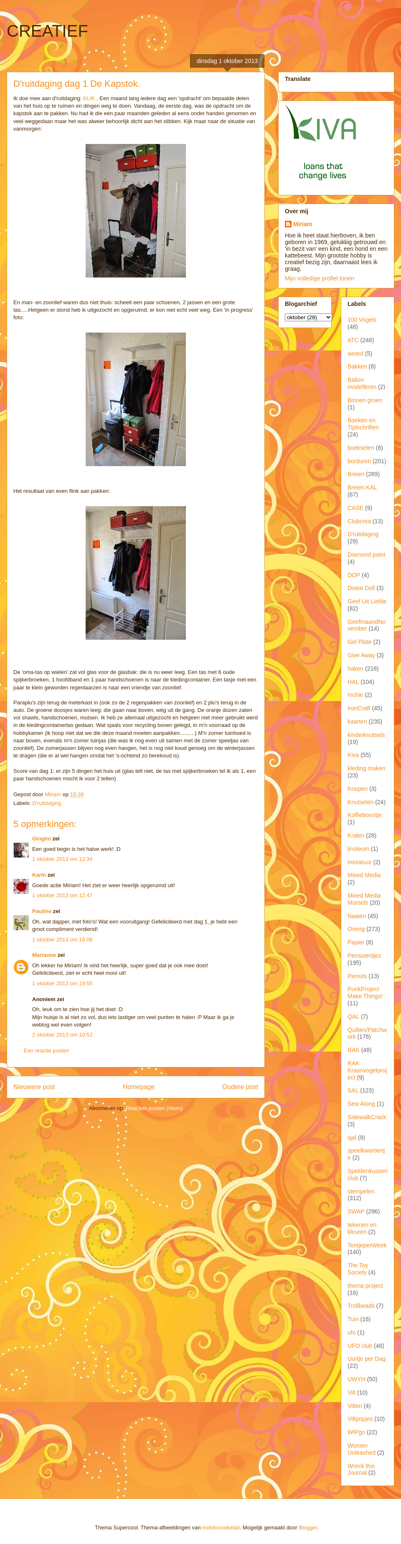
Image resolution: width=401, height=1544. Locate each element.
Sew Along (361, 1103)
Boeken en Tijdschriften (363, 424)
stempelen (361, 1191)
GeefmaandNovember (367, 625)
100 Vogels (362, 319)
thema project (365, 1285)
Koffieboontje (364, 815)
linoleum (358, 848)
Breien (356, 474)
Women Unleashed (362, 1449)
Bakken (357, 366)
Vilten (355, 1406)
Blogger (308, 1527)
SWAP (356, 1211)
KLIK (89, 98)
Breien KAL (362, 487)
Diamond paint (366, 554)
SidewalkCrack (367, 1117)
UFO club (360, 1345)
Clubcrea (359, 521)
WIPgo (356, 1432)
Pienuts (357, 976)
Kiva (353, 755)
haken (355, 668)
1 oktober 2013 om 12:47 (62, 895)
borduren (359, 461)
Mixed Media (364, 875)
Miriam (302, 224)
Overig (356, 929)
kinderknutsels (366, 735)
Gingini (41, 838)
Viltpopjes (360, 1418)
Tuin (353, 1319)
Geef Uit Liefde (367, 601)
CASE (355, 508)
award (355, 353)
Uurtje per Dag (367, 1358)
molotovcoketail (221, 1527)
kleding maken (366, 768)
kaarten (357, 721)
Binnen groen (365, 400)
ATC (353, 340)
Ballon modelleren (362, 383)
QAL (353, 1016)
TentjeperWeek (367, 1245)
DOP (354, 575)
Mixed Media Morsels (364, 899)
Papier (356, 942)
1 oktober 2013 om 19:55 (62, 983)
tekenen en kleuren (362, 1228)
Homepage (139, 1086)
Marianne (44, 955)
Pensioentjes (364, 955)
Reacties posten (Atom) (154, 1108)
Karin (39, 875)
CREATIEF (47, 31)
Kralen (356, 835)
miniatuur (360, 862)
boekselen (361, 447)
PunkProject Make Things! (365, 992)
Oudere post (240, 1086)
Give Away (361, 655)
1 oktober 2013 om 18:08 (62, 939)
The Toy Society (358, 1269)
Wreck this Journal (361, 1469)
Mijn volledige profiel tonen (319, 278)
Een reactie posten (46, 1050)
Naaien (357, 916)
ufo (351, 1332)
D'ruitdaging (47, 803)
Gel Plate (360, 641)
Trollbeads (361, 1305)
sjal (352, 1137)
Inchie (355, 694)
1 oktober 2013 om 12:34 (62, 859)
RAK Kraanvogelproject (367, 1070)
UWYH (356, 1379)
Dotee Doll (361, 588)
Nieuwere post (34, 1086)
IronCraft (359, 708)
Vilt (351, 1392)
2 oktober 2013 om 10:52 (62, 1035)
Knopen (358, 788)
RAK (354, 1050)
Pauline (41, 911)
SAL (353, 1090)
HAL (353, 682)
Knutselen (360, 802)
